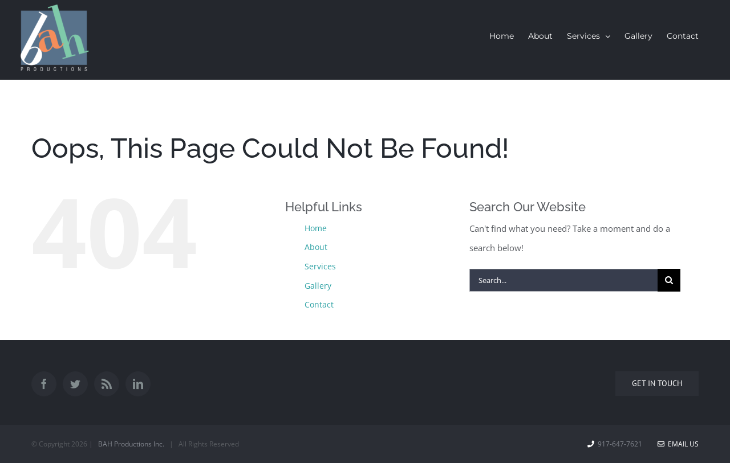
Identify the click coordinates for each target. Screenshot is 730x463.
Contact (319, 304)
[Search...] (563, 280)
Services (320, 266)
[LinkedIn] (138, 383)
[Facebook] (43, 383)
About (316, 246)
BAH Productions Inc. (131, 444)
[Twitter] (75, 383)
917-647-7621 (620, 444)
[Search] (669, 280)
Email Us (678, 444)
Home (316, 228)
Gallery (318, 285)
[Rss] (106, 383)
